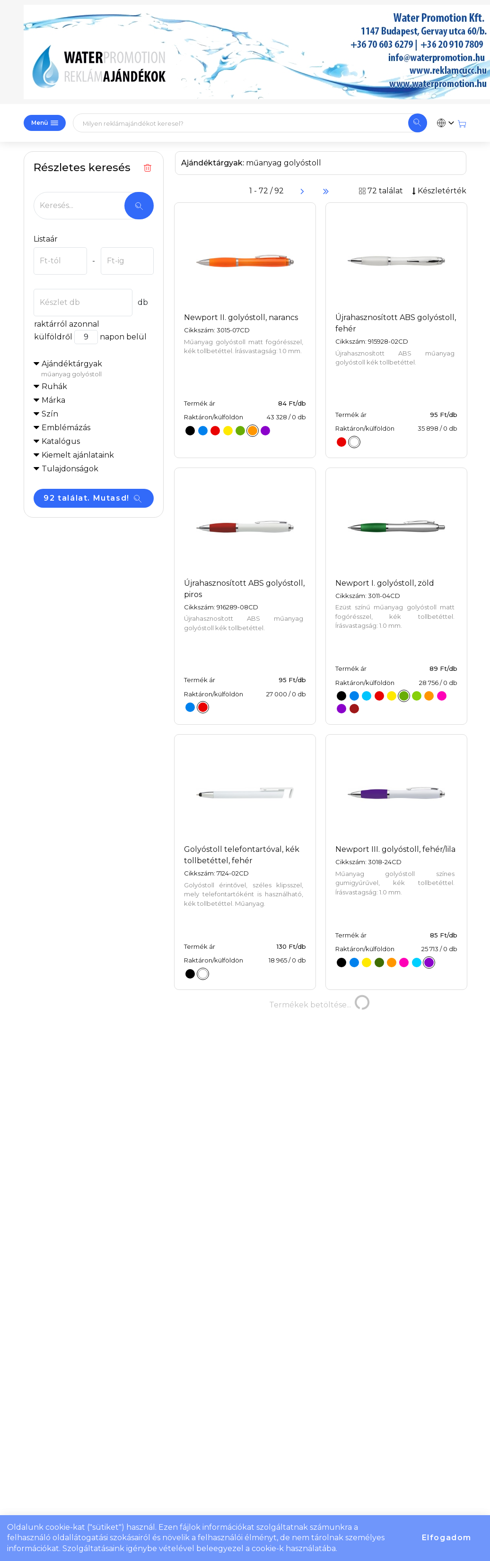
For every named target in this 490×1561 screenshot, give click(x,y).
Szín (50, 413)
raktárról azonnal (66, 324)
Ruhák (54, 386)
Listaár (46, 238)
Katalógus (61, 441)
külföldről (53, 336)
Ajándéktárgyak (97, 369)
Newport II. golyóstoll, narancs (241, 317)
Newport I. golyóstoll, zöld (384, 583)
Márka (53, 400)
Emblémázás (66, 427)
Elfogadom (447, 1537)
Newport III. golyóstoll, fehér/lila (395, 849)
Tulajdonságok (70, 468)
